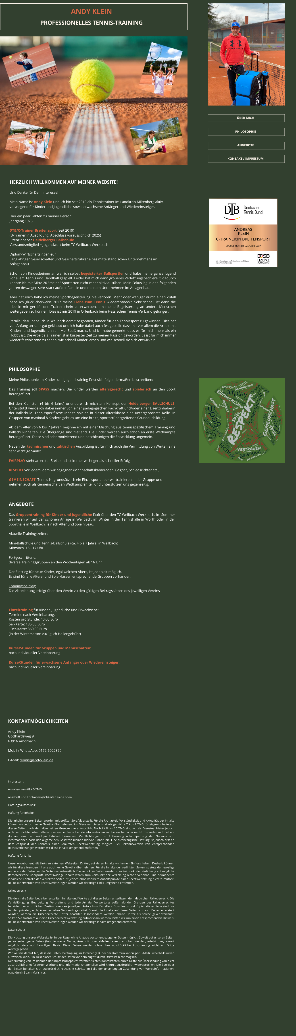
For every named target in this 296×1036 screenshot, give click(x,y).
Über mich (245, 118)
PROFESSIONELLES (66, 23)
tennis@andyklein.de (36, 760)
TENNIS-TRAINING (118, 23)
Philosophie (245, 132)
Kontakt (235, 159)
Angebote (245, 145)
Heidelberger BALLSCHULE (151, 403)
